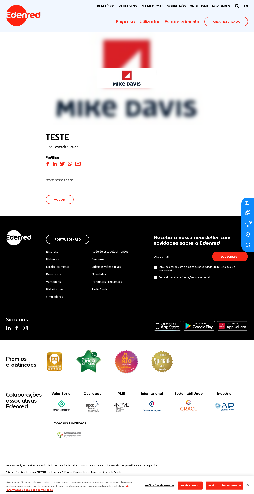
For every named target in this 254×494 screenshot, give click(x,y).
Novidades (100, 275)
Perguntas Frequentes (107, 283)
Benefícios (53, 275)
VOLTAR (60, 200)
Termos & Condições (16, 468)
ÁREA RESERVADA (226, 22)
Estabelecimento (182, 22)
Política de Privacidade (73, 475)
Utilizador (150, 22)
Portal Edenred (67, 240)
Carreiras (99, 260)
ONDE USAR (199, 6)
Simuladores (55, 298)
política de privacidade (199, 267)
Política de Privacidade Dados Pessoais (107, 468)
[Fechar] (247, 485)
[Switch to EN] (246, 6)
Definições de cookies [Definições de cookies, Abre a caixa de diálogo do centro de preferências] (159, 485)
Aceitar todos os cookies (224, 485)
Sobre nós (176, 6)
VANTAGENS (128, 6)
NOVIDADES (221, 6)
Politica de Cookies (74, 468)
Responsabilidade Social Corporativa (149, 468)
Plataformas (152, 6)
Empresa (125, 22)
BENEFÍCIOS (106, 6)
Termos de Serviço (100, 475)
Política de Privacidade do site (46, 468)
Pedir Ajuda (100, 291)
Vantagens (54, 283)
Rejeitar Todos (190, 485)
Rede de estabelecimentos (111, 252)
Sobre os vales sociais (108, 267)
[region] (127, 485)
